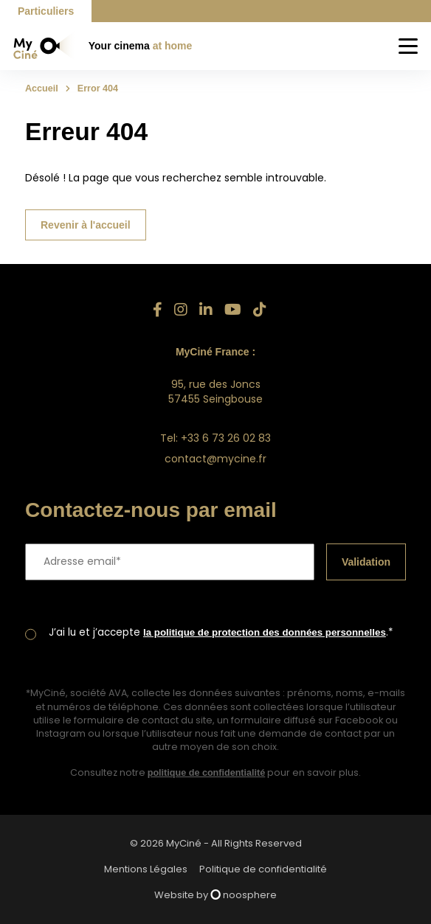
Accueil (41, 88)
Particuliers (46, 11)
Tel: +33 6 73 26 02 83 (215, 438)
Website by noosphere (215, 895)
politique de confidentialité (207, 773)
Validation (366, 562)
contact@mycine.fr (215, 458)
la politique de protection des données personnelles (264, 632)
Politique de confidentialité (263, 869)
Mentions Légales (145, 869)
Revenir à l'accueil (86, 225)
